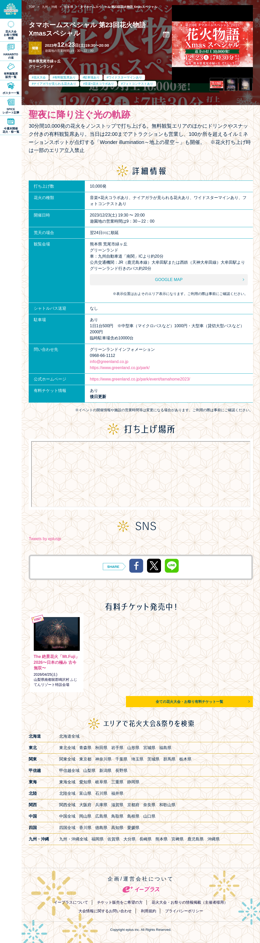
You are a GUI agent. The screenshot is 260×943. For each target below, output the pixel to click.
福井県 (117, 793)
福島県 (165, 748)
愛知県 (85, 782)
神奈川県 (103, 759)
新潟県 (105, 770)
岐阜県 (101, 782)
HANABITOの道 (11, 56)
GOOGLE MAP (169, 279)
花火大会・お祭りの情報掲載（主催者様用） (190, 902)
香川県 (85, 827)
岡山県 (85, 816)
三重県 (117, 782)
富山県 (85, 793)
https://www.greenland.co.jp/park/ (120, 368)
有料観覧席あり (65, 77)
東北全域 (67, 748)
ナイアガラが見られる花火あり (55, 84)
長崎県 (145, 839)
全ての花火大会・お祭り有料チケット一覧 (189, 702)
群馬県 (169, 759)
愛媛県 (133, 827)
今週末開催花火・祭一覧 (11, 130)
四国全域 (67, 827)
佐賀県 (113, 839)
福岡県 (97, 839)
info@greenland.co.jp (109, 361)
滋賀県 (117, 805)
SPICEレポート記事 (11, 111)
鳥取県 (117, 816)
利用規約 (148, 911)
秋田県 (101, 748)
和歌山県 (167, 805)
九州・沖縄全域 (73, 839)
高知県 (117, 827)
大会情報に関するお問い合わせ (105, 911)
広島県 (101, 816)
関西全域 (67, 805)
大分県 (129, 839)
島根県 (133, 816)
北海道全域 (69, 736)
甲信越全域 (69, 770)
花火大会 (40, 77)
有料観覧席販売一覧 (11, 75)
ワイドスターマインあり (125, 77)
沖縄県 (213, 839)
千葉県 (121, 759)
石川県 (101, 793)
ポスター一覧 (11, 92)
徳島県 (101, 827)
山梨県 (89, 770)
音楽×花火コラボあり (99, 84)
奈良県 (149, 805)
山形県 (133, 748)
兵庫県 (101, 805)
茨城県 (153, 759)
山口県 (149, 816)
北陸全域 (67, 793)
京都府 (133, 805)
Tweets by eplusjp (45, 539)
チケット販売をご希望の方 (120, 902)
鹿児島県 (195, 839)
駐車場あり (92, 77)
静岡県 (133, 782)
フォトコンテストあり (138, 84)
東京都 (85, 759)
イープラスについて (71, 902)
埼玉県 (137, 759)
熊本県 (161, 839)
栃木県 (185, 759)
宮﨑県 (177, 839)
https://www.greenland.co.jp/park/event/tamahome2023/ (140, 379)
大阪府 (85, 805)
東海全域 (67, 782)
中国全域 (67, 816)
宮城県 (149, 748)
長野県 (121, 770)
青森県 (85, 748)
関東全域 (67, 759)
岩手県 (117, 748)
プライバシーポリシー (184, 911)
